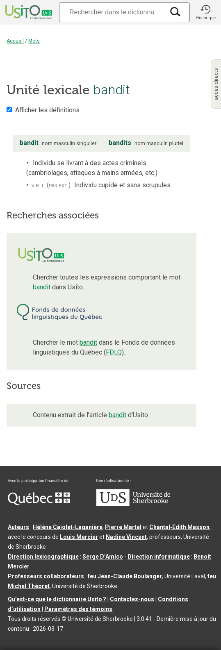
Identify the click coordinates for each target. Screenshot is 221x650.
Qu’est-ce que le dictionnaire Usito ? (57, 599)
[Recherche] (111, 12)
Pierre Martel (123, 527)
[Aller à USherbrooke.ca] (133, 504)
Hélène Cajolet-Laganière (68, 527)
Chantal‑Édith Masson (179, 527)
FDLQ (114, 352)
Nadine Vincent (126, 537)
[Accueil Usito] (28, 12)
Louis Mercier (79, 537)
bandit (41, 287)
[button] (205, 12)
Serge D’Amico (102, 556)
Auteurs (18, 527)
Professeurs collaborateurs (46, 576)
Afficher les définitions (47, 110)
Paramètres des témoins (78, 609)
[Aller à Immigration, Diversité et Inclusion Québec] (39, 503)
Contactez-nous (132, 599)
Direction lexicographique (43, 556)
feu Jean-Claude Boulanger (125, 576)
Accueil (15, 41)
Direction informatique (159, 556)
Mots (34, 41)
